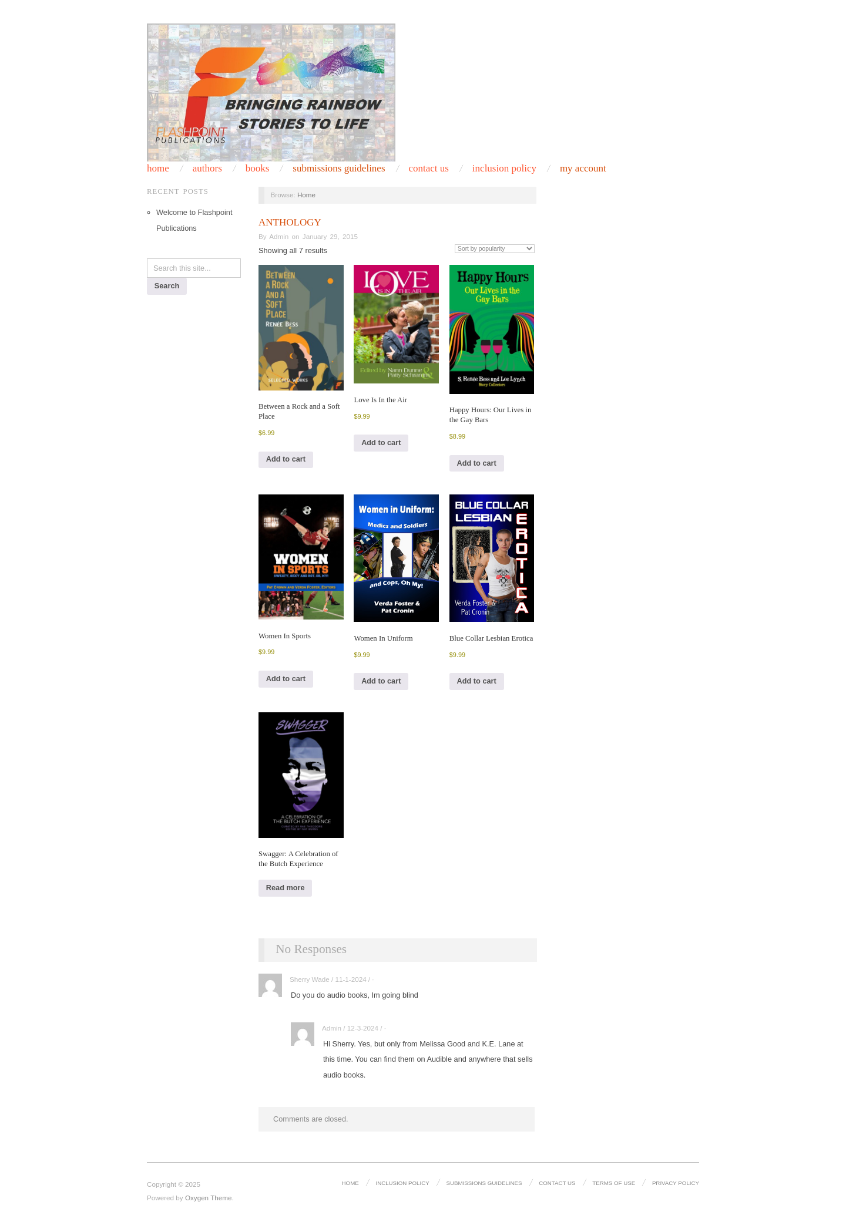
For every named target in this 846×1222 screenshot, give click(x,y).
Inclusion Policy (402, 1183)
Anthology (289, 222)
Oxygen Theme (208, 1197)
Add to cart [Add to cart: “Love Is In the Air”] (381, 442)
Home (306, 194)
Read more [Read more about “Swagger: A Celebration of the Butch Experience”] (285, 887)
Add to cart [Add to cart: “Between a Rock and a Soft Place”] (286, 459)
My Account (583, 168)
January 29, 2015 (330, 236)
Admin (278, 236)
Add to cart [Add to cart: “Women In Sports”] (286, 678)
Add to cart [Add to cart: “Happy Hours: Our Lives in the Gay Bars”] (476, 463)
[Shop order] (495, 248)
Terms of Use (613, 1183)
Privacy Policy (675, 1183)
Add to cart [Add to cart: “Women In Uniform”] (381, 680)
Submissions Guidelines (339, 168)
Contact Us (557, 1183)
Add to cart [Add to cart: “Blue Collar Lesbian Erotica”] (476, 680)
